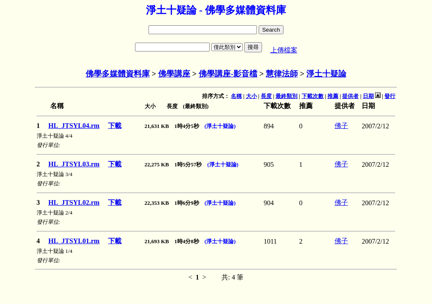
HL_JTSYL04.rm (74, 125)
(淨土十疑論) (220, 126)
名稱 (236, 96)
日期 (368, 96)
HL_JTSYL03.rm (74, 164)
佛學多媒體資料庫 (118, 73)
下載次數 (313, 96)
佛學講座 (174, 73)
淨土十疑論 (326, 73)
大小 (251, 96)
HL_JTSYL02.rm (74, 202)
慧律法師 (282, 73)
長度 (266, 96)
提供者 (350, 96)
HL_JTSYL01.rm (74, 240)
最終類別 (286, 96)
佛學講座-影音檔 (228, 73)
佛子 (341, 125)
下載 (115, 125)
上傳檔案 (283, 50)
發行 (389, 96)
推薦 (332, 96)
